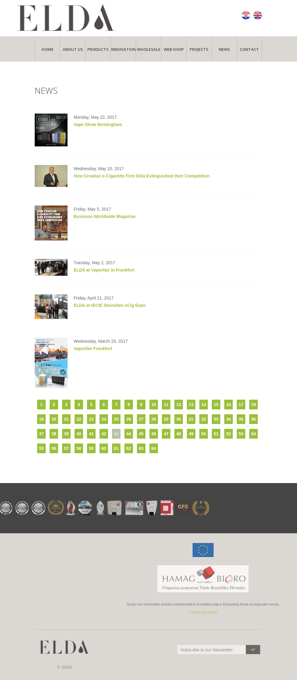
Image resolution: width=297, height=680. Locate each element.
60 (103, 448)
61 (116, 448)
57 (66, 448)
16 (228, 404)
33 (216, 419)
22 (78, 419)
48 (178, 433)
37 (41, 433)
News (224, 49)
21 (66, 419)
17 (241, 404)
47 (166, 433)
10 (153, 404)
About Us (73, 49)
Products (98, 49)
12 (178, 404)
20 (53, 419)
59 (91, 448)
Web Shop (174, 49)
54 (253, 433)
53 (241, 433)
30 (178, 419)
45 (141, 433)
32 (203, 419)
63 (141, 448)
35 (241, 419)
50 (203, 433)
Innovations (123, 49)
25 (116, 419)
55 (41, 448)
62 (128, 448)
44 (128, 433)
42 (103, 433)
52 (228, 433)
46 (153, 433)
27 (141, 419)
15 (216, 404)
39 (66, 433)
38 (53, 433)
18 (253, 404)
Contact (249, 49)
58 (78, 448)
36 (253, 419)
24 (103, 419)
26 (128, 419)
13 (191, 404)
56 (53, 448)
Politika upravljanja (270, 612)
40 (78, 433)
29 (166, 419)
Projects (199, 49)
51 (216, 433)
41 (91, 433)
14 (203, 404)
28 (153, 419)
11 (166, 404)
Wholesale (148, 49)
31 (191, 419)
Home (48, 49)
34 (228, 419)
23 (91, 419)
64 (153, 448)
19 (41, 419)
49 (191, 433)
